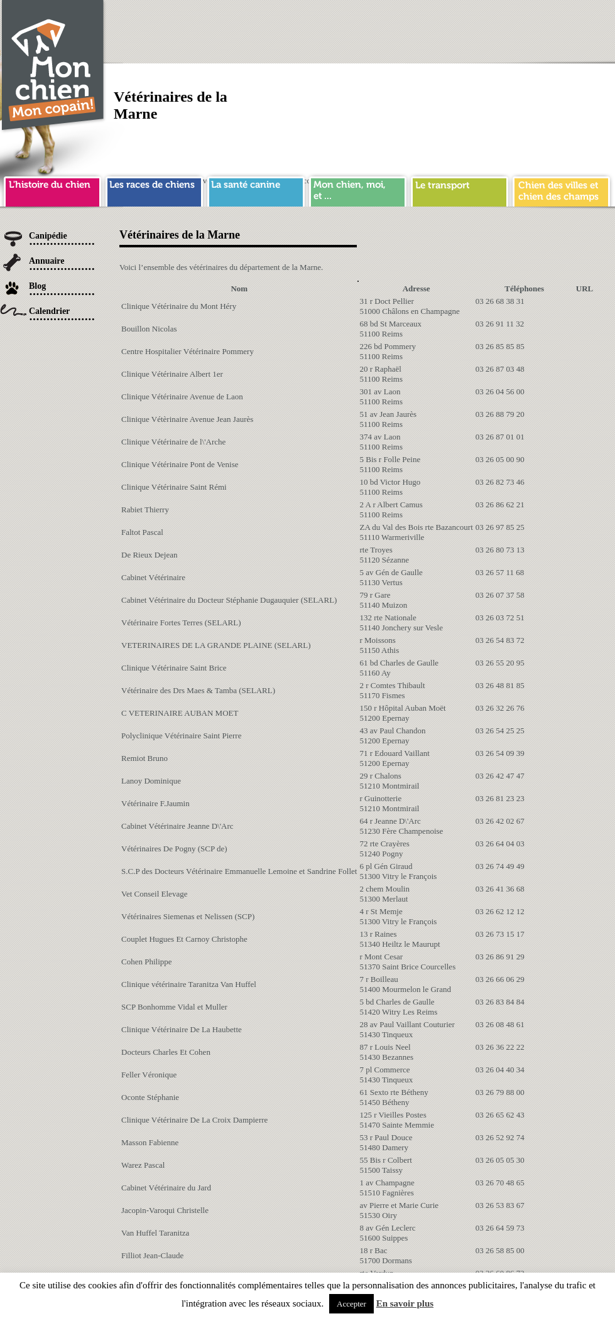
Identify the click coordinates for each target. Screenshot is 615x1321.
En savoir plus (404, 1303)
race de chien (154, 190)
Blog (37, 286)
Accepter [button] (351, 1303)
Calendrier (49, 311)
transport (459, 190)
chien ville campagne (561, 190)
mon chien (357, 190)
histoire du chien (52, 190)
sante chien (256, 190)
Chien (53, 67)
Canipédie (48, 235)
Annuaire (47, 261)
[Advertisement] (436, 88)
